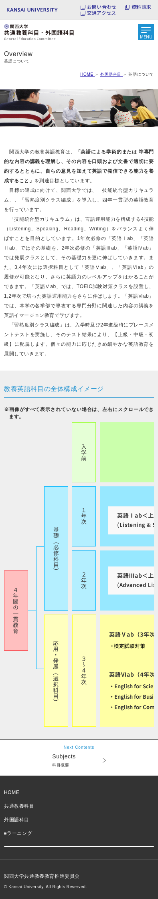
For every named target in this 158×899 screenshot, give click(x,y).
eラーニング (18, 833)
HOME (11, 792)
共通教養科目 (19, 806)
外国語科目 (16, 819)
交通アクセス (101, 13)
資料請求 (141, 7)
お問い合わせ (101, 7)
